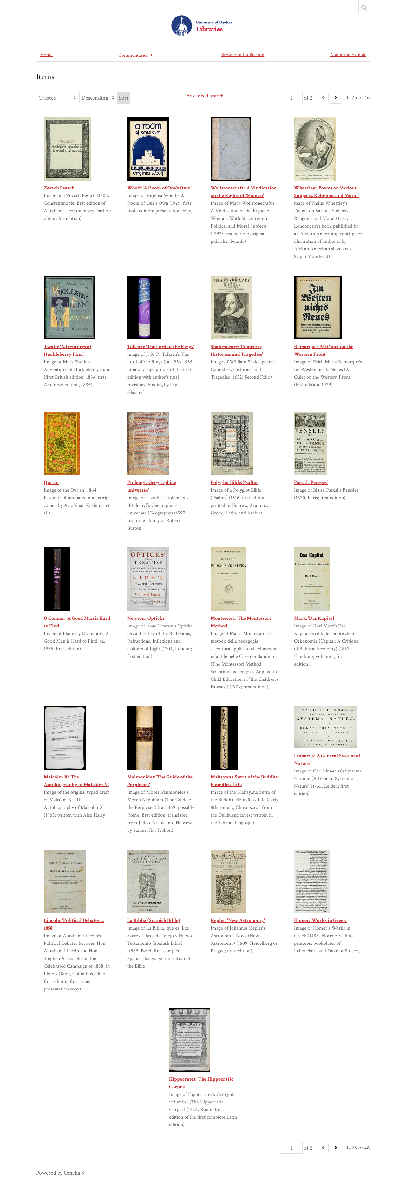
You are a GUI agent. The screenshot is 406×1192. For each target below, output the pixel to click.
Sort (123, 98)
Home (46, 54)
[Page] (291, 97)
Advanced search (205, 95)
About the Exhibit (348, 54)
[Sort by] (57, 97)
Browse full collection (242, 54)
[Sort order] (97, 97)
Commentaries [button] (133, 55)
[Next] (335, 98)
